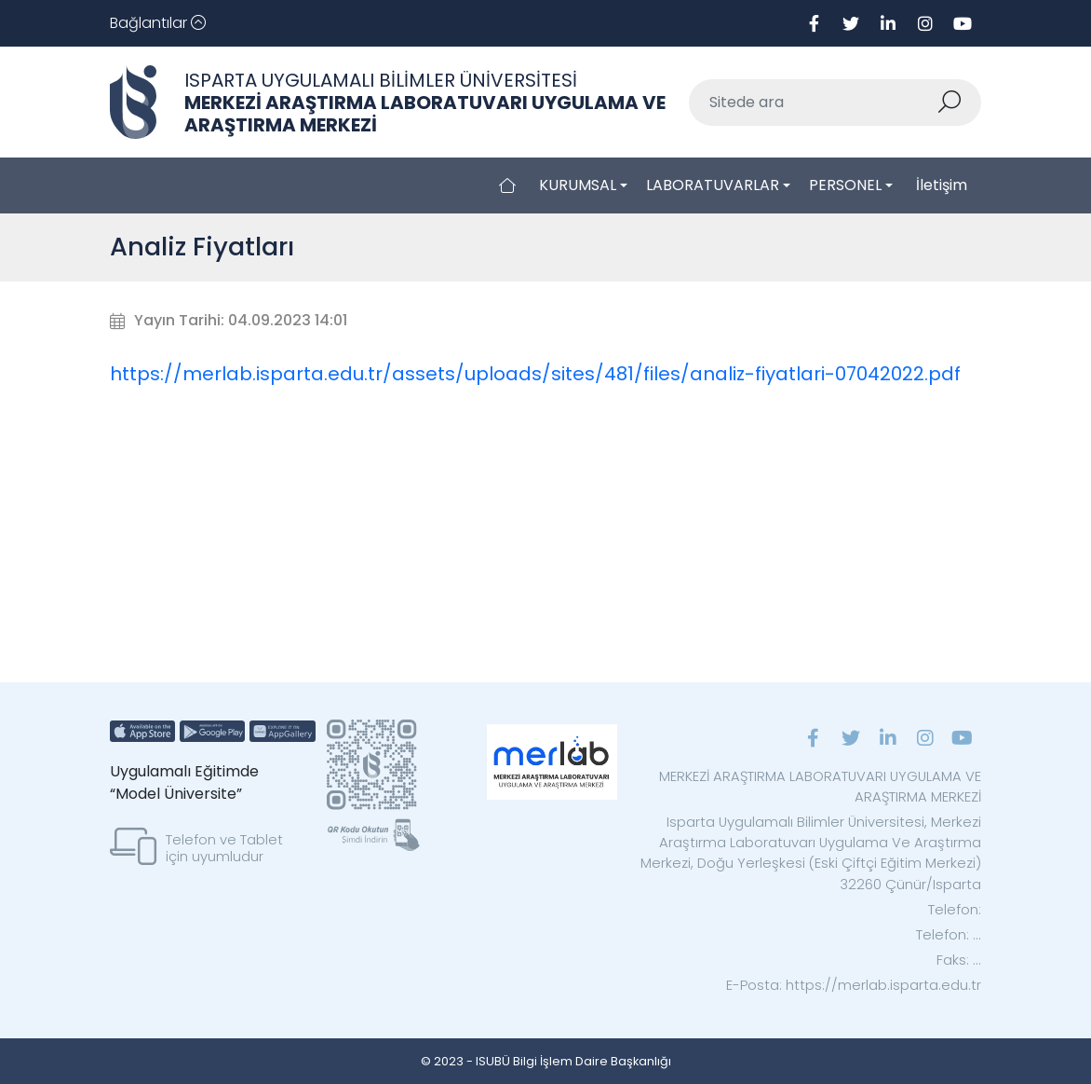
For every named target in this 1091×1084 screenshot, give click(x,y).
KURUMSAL (577, 185)
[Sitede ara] (813, 102)
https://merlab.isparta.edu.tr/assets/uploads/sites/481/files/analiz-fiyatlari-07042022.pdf (535, 374)
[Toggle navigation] (158, 23)
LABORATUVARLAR (712, 185)
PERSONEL (845, 185)
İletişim (941, 185)
